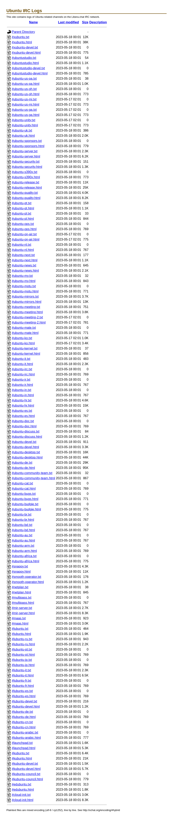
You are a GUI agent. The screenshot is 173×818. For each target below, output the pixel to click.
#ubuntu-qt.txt (21, 203)
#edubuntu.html (23, 789)
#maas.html (20, 623)
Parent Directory (23, 32)
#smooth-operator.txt (26, 576)
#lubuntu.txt (20, 628)
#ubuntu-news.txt (24, 265)
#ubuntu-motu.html (25, 291)
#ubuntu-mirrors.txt (25, 296)
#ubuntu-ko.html (23, 343)
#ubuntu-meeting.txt (26, 307)
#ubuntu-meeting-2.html (29, 322)
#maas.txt (19, 618)
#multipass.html (23, 602)
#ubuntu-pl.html (23, 218)
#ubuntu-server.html (26, 156)
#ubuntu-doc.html (24, 426)
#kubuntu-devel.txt (25, 763)
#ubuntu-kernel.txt (24, 348)
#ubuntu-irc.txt (22, 369)
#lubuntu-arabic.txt (25, 732)
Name (33, 22)
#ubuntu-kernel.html (26, 353)
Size (85, 22)
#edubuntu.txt (21, 784)
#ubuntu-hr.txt (21, 400)
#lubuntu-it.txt (21, 670)
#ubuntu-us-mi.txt (24, 99)
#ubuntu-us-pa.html (25, 83)
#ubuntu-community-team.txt (32, 473)
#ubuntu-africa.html (25, 561)
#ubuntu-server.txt (24, 151)
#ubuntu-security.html (27, 166)
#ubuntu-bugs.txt (24, 493)
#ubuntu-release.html (27, 187)
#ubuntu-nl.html (23, 250)
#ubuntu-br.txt (21, 514)
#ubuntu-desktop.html (27, 457)
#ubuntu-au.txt (22, 535)
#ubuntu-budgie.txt (25, 504)
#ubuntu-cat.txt (22, 483)
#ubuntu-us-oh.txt (24, 89)
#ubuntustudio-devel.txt (28, 68)
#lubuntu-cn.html (23, 727)
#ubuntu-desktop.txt (26, 452)
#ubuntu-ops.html (24, 229)
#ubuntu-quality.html (26, 198)
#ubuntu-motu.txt (24, 286)
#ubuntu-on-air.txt (24, 234)
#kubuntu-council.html (27, 779)
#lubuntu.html (21, 634)
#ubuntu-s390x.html (26, 177)
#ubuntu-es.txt (22, 410)
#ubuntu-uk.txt (22, 130)
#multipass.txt (21, 597)
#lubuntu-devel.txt (24, 701)
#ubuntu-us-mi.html (25, 104)
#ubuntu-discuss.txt (25, 431)
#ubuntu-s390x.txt (24, 172)
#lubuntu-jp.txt (22, 660)
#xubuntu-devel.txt (25, 47)
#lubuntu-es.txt (22, 691)
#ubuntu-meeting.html (27, 312)
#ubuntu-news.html (25, 270)
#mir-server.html (23, 613)
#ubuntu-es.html (23, 416)
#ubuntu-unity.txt (23, 120)
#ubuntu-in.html (23, 395)
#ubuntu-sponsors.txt (27, 141)
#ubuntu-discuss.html (27, 436)
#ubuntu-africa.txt (24, 556)
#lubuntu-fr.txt (21, 680)
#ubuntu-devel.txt (24, 442)
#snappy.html (21, 571)
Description (98, 22)
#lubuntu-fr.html (23, 685)
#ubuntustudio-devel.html (30, 73)
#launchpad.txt (22, 743)
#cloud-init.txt (21, 794)
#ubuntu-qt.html (23, 208)
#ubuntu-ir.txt (21, 379)
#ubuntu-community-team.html (33, 478)
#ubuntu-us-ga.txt (24, 109)
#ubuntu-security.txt (25, 161)
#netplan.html (21, 592)
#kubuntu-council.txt (26, 774)
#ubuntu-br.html (23, 519)
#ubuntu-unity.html (25, 125)
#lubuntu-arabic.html (26, 737)
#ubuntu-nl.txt (21, 244)
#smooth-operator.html (28, 582)
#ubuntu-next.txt (23, 255)
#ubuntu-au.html (23, 540)
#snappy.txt (20, 566)
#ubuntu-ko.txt (22, 338)
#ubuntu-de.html (23, 467)
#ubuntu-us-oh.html (25, 94)
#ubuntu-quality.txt (25, 192)
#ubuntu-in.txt (21, 390)
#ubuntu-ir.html (22, 384)
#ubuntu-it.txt (21, 358)
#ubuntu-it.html (22, 364)
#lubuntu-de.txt (22, 711)
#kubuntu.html (22, 758)
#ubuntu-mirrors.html (26, 301)
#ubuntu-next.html (24, 260)
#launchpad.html (23, 748)
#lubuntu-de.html (24, 717)
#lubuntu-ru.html (23, 644)
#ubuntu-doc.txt (23, 421)
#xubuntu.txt (20, 37)
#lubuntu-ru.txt (22, 639)
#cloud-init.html (22, 800)
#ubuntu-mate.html (25, 333)
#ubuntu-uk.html (23, 135)
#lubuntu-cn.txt (22, 722)
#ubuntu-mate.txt (24, 327)
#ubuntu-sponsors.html (28, 146)
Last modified (68, 22)
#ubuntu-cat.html (24, 488)
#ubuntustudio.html (25, 63)
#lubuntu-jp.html (23, 665)
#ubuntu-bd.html (23, 530)
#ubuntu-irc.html (23, 374)
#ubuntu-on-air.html (25, 239)
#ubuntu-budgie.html (26, 509)
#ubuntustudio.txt (24, 57)
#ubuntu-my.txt (22, 275)
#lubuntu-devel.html (26, 706)
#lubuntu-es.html (23, 696)
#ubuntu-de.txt (22, 462)
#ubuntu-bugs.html (25, 499)
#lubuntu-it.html (23, 675)
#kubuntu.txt (20, 753)
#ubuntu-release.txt (25, 182)
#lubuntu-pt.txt (22, 649)
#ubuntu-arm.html (24, 551)
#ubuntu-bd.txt (22, 525)
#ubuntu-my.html (23, 281)
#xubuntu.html (22, 42)
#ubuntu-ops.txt (23, 224)
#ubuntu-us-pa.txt (24, 78)
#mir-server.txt (22, 608)
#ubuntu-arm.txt (23, 545)
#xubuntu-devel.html (26, 52)
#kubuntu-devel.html (26, 768)
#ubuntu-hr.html (23, 405)
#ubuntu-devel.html (25, 447)
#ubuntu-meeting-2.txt (27, 317)
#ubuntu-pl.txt (21, 213)
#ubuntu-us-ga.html (25, 115)
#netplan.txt (20, 587)
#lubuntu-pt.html (23, 654)
